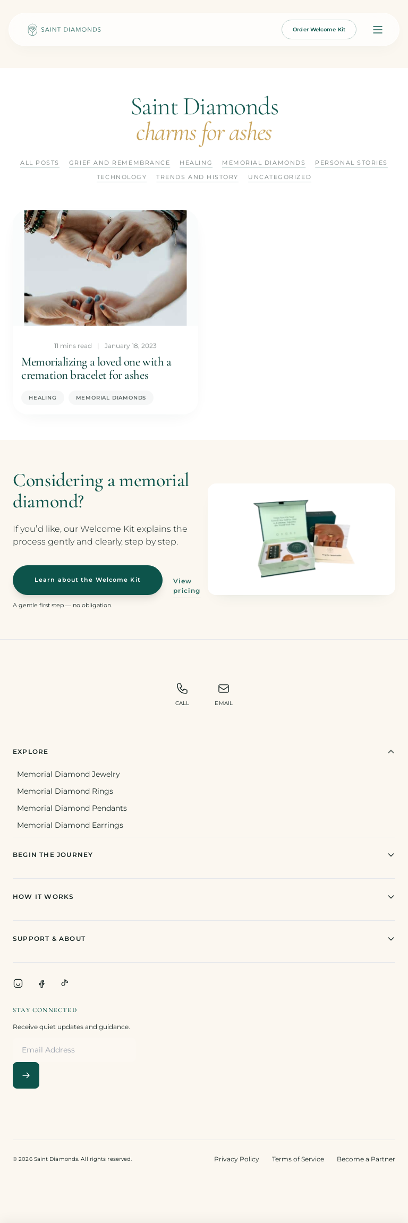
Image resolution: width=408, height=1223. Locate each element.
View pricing (187, 585)
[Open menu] (377, 29)
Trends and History (197, 177)
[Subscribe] (26, 1075)
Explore (204, 752)
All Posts (40, 163)
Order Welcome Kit (319, 29)
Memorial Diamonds (263, 163)
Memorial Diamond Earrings (70, 825)
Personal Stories (351, 163)
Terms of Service (298, 1159)
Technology (122, 177)
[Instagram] (18, 983)
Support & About (204, 939)
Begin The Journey (204, 855)
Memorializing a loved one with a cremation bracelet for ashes (96, 369)
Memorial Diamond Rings (65, 791)
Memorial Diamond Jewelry (68, 774)
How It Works (204, 897)
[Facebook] (41, 983)
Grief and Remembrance (119, 163)
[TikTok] (65, 983)
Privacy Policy (236, 1159)
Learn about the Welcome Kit (88, 579)
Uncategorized (279, 177)
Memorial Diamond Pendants (72, 808)
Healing (196, 163)
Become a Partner (366, 1159)
